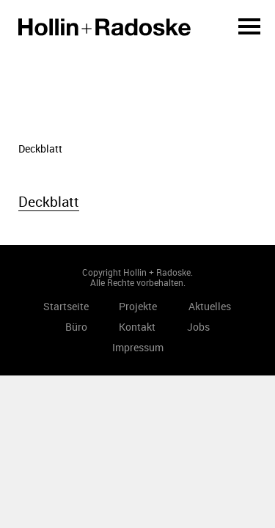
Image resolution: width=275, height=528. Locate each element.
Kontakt (137, 327)
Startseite (104, 27)
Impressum (138, 347)
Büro (76, 327)
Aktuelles (209, 306)
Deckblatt (48, 201)
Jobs (198, 327)
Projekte (138, 306)
